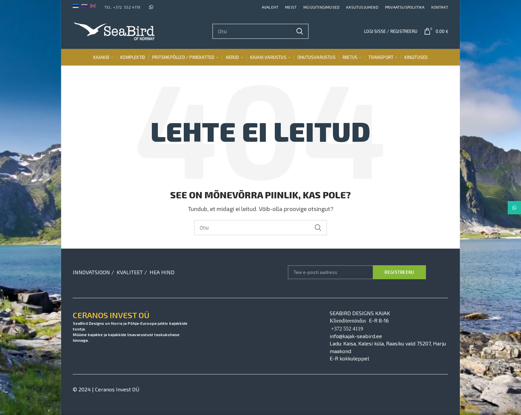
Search (299, 31)
